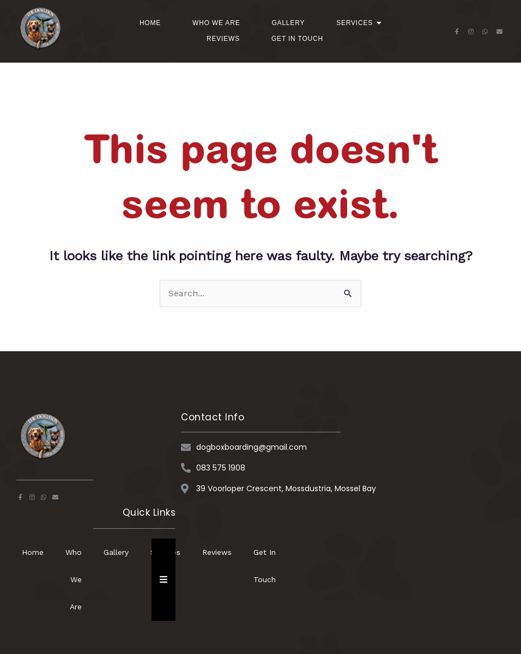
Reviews (223, 38)
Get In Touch (297, 38)
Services (358, 23)
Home (150, 23)
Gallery (288, 23)
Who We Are (216, 23)
